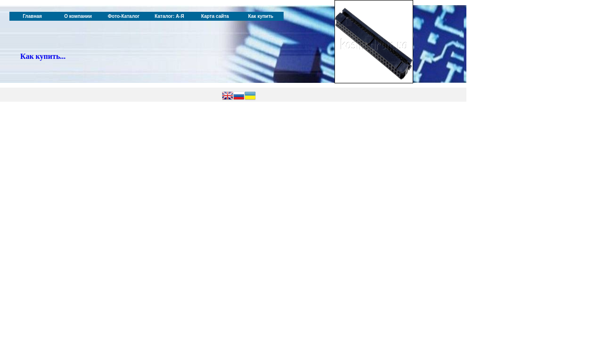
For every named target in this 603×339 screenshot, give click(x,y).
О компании (78, 16)
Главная (32, 16)
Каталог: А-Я (169, 16)
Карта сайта (215, 16)
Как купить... (42, 56)
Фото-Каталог (123, 16)
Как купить (260, 16)
